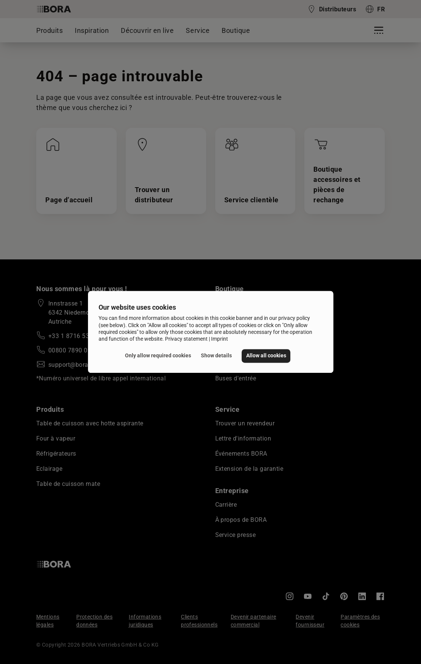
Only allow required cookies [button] (158, 355)
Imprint (219, 339)
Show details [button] (216, 355)
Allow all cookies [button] (266, 355)
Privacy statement (186, 339)
